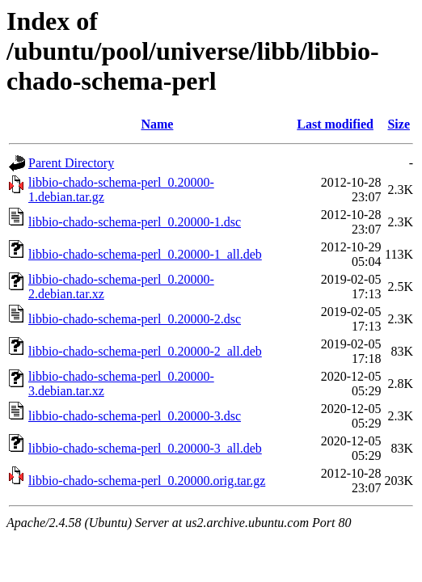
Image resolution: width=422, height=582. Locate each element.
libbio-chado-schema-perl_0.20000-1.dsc (134, 222)
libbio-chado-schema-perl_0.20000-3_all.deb (145, 448)
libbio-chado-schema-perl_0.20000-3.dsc (134, 416)
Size (398, 124)
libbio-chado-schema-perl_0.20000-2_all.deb (145, 351)
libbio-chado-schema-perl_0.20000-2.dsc (134, 319)
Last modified (335, 124)
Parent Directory (71, 163)
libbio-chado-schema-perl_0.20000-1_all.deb (145, 254)
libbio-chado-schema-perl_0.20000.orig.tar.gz (146, 480)
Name (157, 124)
